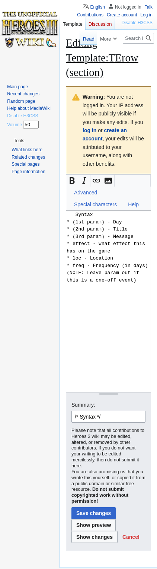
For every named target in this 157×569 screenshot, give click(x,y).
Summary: (83, 405)
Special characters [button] (95, 204)
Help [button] (133, 204)
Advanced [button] (85, 193)
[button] (72, 181)
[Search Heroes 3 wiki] (138, 38)
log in (89, 130)
